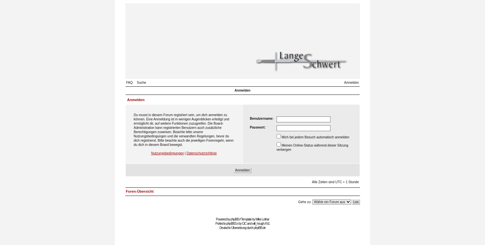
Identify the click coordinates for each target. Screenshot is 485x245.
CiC (244, 223)
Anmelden (351, 82)
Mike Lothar (262, 219)
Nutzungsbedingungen (167, 153)
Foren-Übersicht (140, 191)
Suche (141, 82)
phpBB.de (260, 228)
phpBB (234, 219)
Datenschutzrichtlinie (202, 153)
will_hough (258, 223)
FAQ (129, 82)
